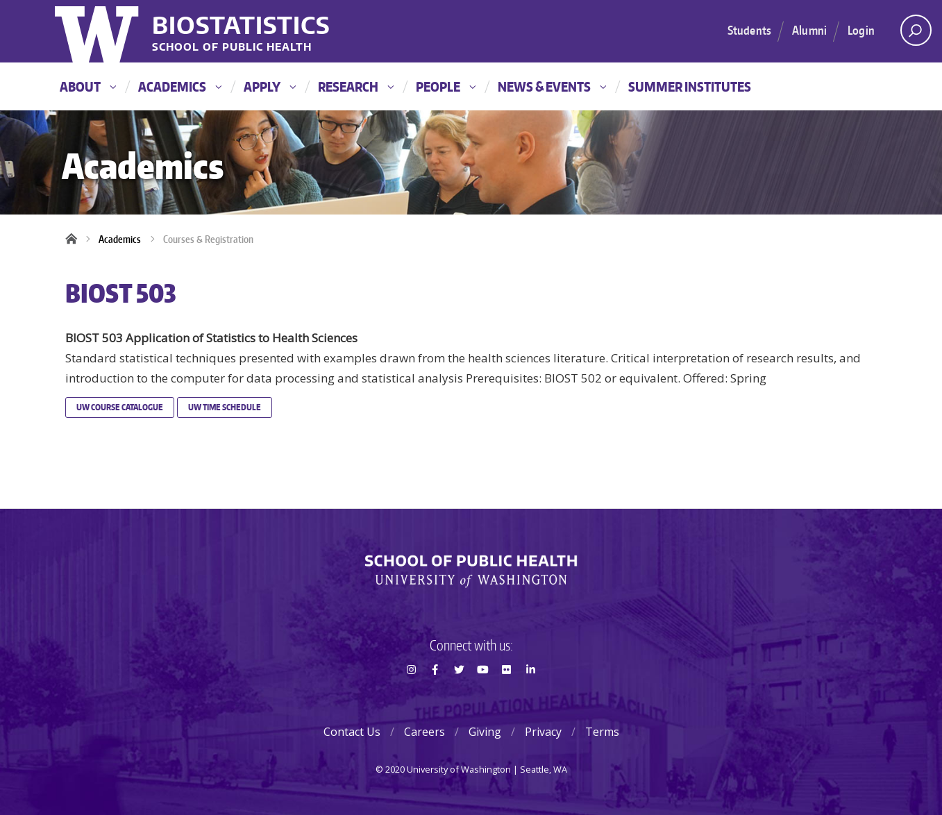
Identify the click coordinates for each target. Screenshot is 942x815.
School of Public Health (232, 47)
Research (356, 86)
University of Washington (98, 31)
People (446, 86)
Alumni (809, 29)
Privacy (543, 731)
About (88, 86)
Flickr (507, 694)
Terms (602, 731)
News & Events (552, 86)
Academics (179, 86)
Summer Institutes (689, 86)
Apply (270, 86)
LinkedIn (530, 694)
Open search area (911, 34)
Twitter (459, 694)
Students (749, 29)
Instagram (411, 694)
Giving (485, 731)
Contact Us (351, 731)
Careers (424, 731)
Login (861, 29)
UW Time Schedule (224, 407)
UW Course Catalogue (119, 407)
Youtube (482, 694)
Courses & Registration (208, 239)
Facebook (435, 694)
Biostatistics (241, 24)
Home (75, 239)
